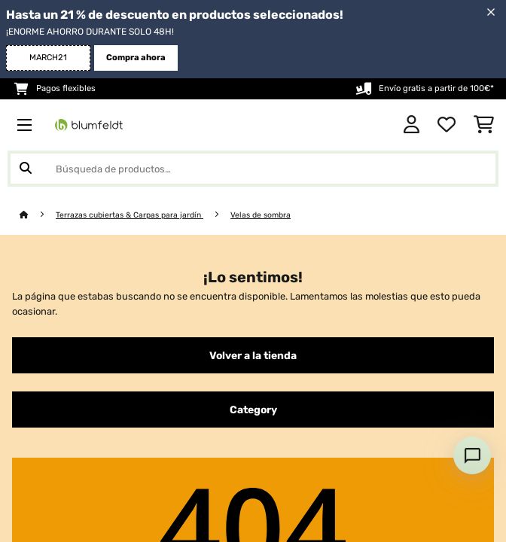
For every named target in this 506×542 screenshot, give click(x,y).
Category (253, 409)
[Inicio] (38, 215)
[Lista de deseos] (446, 125)
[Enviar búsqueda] (26, 169)
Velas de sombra (260, 215)
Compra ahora (136, 57)
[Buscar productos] (253, 169)
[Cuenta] (411, 125)
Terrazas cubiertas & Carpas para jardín (129, 215)
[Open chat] (472, 455)
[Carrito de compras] (484, 125)
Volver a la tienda (253, 355)
